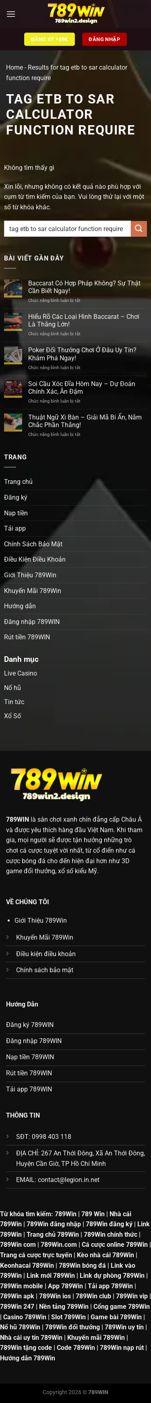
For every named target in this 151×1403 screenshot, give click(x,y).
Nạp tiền (16, 513)
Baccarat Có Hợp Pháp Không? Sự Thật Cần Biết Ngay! (84, 287)
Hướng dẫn (20, 606)
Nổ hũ (12, 688)
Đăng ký (15, 497)
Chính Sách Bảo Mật (33, 544)
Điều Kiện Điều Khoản (35, 559)
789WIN (17, 819)
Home (14, 67)
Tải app (15, 528)
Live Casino (20, 673)
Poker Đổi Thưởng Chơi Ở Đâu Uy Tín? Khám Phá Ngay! (82, 354)
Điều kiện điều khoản (46, 954)
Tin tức (14, 702)
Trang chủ (18, 482)
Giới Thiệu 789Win (30, 575)
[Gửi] (139, 229)
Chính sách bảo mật (44, 970)
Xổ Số (12, 716)
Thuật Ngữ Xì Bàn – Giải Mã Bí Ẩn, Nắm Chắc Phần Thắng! (85, 421)
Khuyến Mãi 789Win (32, 591)
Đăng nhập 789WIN (32, 622)
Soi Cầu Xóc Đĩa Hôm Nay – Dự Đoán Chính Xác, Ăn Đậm (81, 387)
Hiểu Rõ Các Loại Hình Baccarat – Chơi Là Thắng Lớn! (83, 320)
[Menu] (11, 14)
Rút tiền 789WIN (27, 637)
